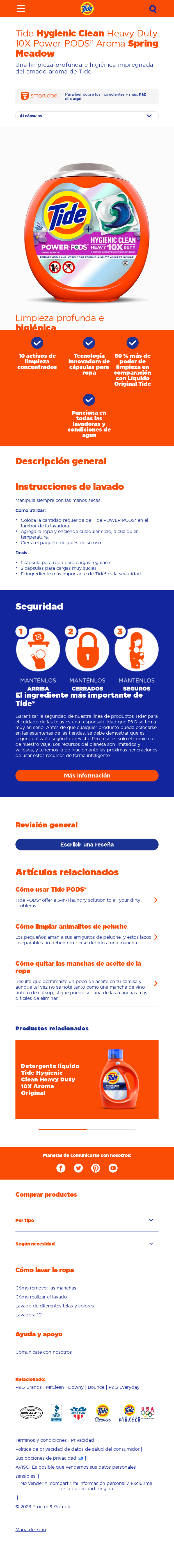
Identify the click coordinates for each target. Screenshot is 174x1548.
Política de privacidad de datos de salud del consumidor (77, 1449)
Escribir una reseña (87, 844)
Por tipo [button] (84, 1220)
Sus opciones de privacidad (45, 1458)
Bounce (96, 1387)
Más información (87, 775)
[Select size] (87, 115)
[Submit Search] (153, 9)
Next (167, 1075)
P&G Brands (28, 1387)
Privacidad (82, 1440)
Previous (7, 1075)
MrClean (55, 1387)
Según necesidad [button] (84, 1244)
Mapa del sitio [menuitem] (30, 1529)
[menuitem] (87, 1287)
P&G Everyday (124, 1387)
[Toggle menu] (21, 8)
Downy (76, 1387)
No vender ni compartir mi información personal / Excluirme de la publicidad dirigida (86, 1486)
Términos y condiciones (41, 1440)
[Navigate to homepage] (87, 8)
